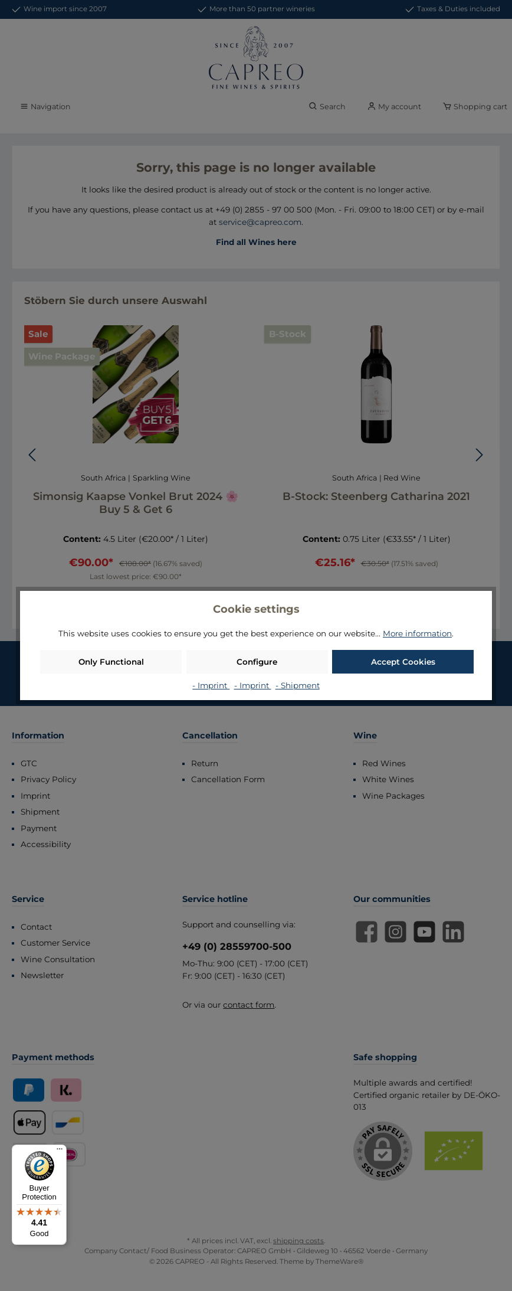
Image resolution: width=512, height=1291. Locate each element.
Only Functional (111, 661)
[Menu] (59, 1152)
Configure (257, 661)
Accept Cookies (403, 661)
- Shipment (297, 685)
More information (417, 633)
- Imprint (210, 685)
